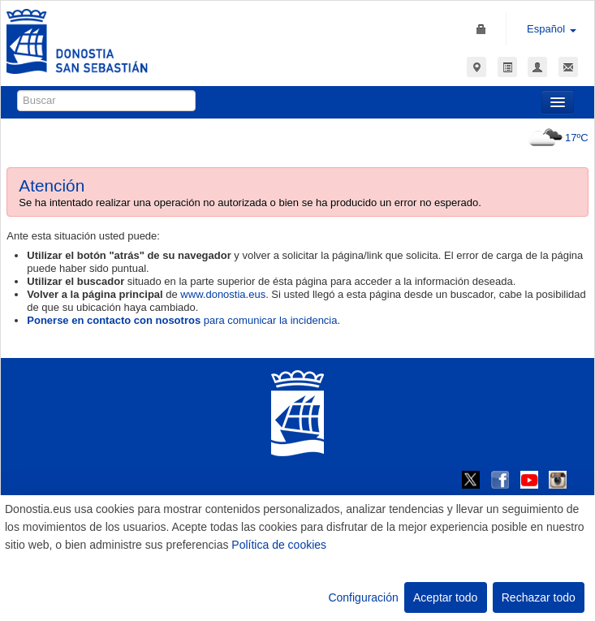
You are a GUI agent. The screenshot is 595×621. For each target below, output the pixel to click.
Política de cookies (278, 544)
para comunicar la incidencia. (183, 320)
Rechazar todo (539, 597)
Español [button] (551, 29)
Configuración (363, 597)
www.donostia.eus (222, 294)
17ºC (556, 138)
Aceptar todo (445, 597)
